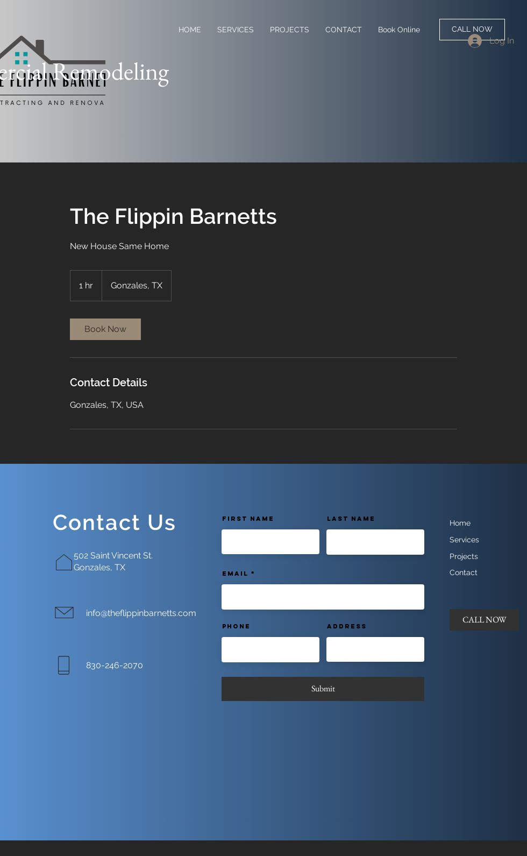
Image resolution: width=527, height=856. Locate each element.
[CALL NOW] (472, 29)
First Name (248, 518)
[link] (105, 329)
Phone (236, 626)
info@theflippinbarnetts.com (141, 613)
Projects (464, 556)
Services (464, 539)
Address (347, 626)
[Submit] (323, 689)
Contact (464, 572)
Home (460, 523)
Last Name (351, 518)
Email (235, 573)
